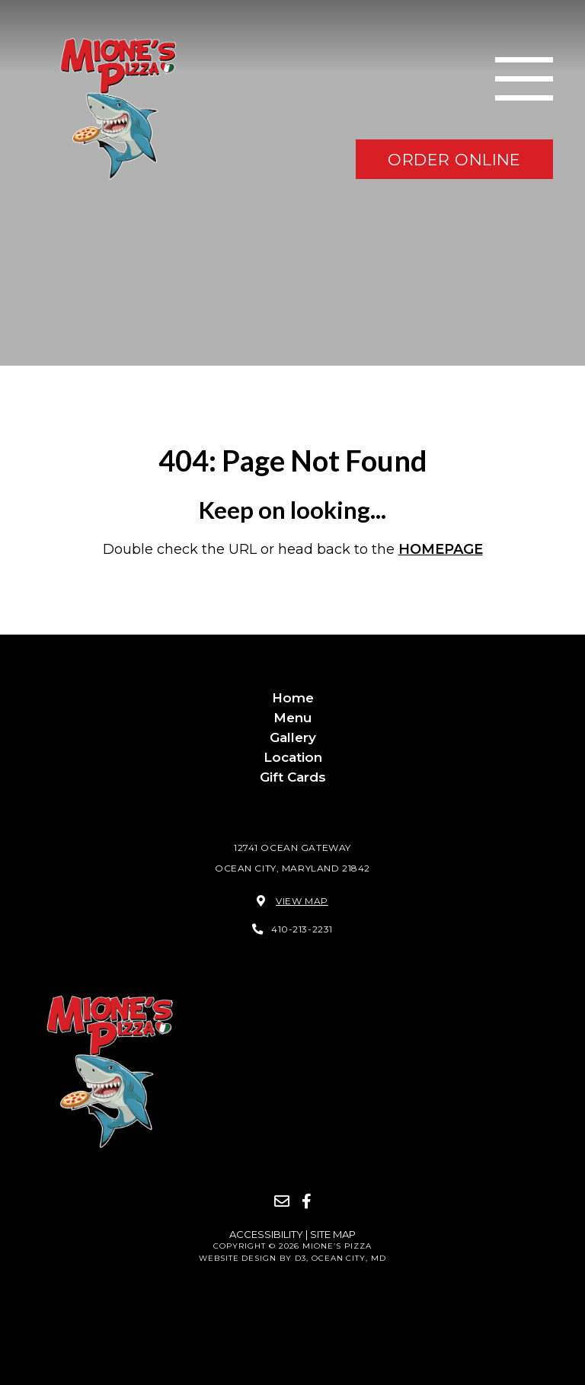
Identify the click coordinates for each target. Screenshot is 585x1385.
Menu (292, 717)
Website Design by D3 (252, 1258)
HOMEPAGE (440, 549)
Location (293, 757)
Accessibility (267, 1234)
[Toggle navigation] (524, 79)
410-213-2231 (302, 929)
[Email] (281, 1201)
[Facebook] (307, 1201)
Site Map (333, 1234)
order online (454, 158)
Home (293, 697)
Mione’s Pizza (336, 1246)
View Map (302, 901)
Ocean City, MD (349, 1258)
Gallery (293, 737)
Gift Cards (293, 777)
